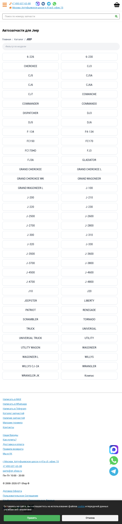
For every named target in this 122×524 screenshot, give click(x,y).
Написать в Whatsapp (15, 404)
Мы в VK (7, 453)
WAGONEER (89, 347)
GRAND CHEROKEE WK (30, 178)
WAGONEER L (30, 356)
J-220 (30, 206)
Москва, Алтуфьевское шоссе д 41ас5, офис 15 (37, 7)
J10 (30, 291)
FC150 (30, 141)
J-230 (89, 206)
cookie (81, 506)
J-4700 (30, 281)
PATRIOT (30, 310)
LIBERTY (89, 300)
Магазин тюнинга (12, 422)
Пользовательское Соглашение (20, 495)
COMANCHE (89, 94)
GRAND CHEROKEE (30, 169)
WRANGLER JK (30, 375)
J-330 (89, 244)
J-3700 (30, 263)
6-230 (89, 56)
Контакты (8, 427)
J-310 (89, 234)
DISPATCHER (30, 113)
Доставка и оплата (13, 444)
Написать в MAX (12, 399)
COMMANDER (30, 103)
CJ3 (89, 66)
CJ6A (89, 84)
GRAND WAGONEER (89, 178)
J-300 (30, 234)
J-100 (89, 188)
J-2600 (89, 216)
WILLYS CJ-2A (30, 366)
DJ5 (30, 122)
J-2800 (89, 225)
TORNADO (89, 319)
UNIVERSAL (89, 328)
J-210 (89, 197)
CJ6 (30, 84)
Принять (32, 518)
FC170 (89, 141)
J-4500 (30, 272)
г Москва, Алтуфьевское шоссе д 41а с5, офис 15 (31, 461)
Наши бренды (10, 435)
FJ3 (89, 150)
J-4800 (89, 281)
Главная (6, 39)
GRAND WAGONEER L (30, 188)
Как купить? (9, 439)
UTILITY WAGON (30, 347)
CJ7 (30, 94)
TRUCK (30, 328)
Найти (116, 16)
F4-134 (89, 131)
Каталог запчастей (13, 413)
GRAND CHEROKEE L (89, 169)
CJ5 (30, 75)
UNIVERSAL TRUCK (30, 338)
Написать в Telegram (14, 408)
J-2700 (30, 225)
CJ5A (89, 75)
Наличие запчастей (14, 418)
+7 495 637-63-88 (21, 3)
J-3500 (30, 253)
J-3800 (89, 263)
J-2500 (30, 216)
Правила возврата (13, 449)
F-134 (30, 131)
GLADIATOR (89, 159)
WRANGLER (89, 366)
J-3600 (89, 253)
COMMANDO (89, 103)
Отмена (90, 518)
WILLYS (89, 356)
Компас (89, 375)
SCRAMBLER (30, 319)
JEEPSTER (30, 300)
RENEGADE (89, 310)
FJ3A (31, 159)
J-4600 (89, 272)
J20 (89, 291)
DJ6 (89, 122)
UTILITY (89, 338)
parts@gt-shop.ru (12, 470)
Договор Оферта (12, 491)
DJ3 (89, 113)
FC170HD (30, 150)
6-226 (30, 56)
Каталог (18, 39)
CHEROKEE (30, 66)
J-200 (30, 197)
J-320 (30, 244)
